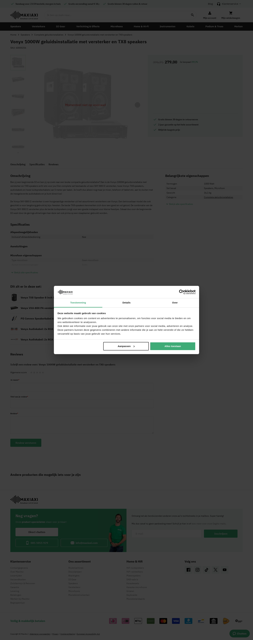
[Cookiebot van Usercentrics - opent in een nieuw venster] (181, 292)
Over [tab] (175, 302)
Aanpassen (126, 346)
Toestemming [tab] (78, 302)
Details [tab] (126, 302)
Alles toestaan (173, 346)
